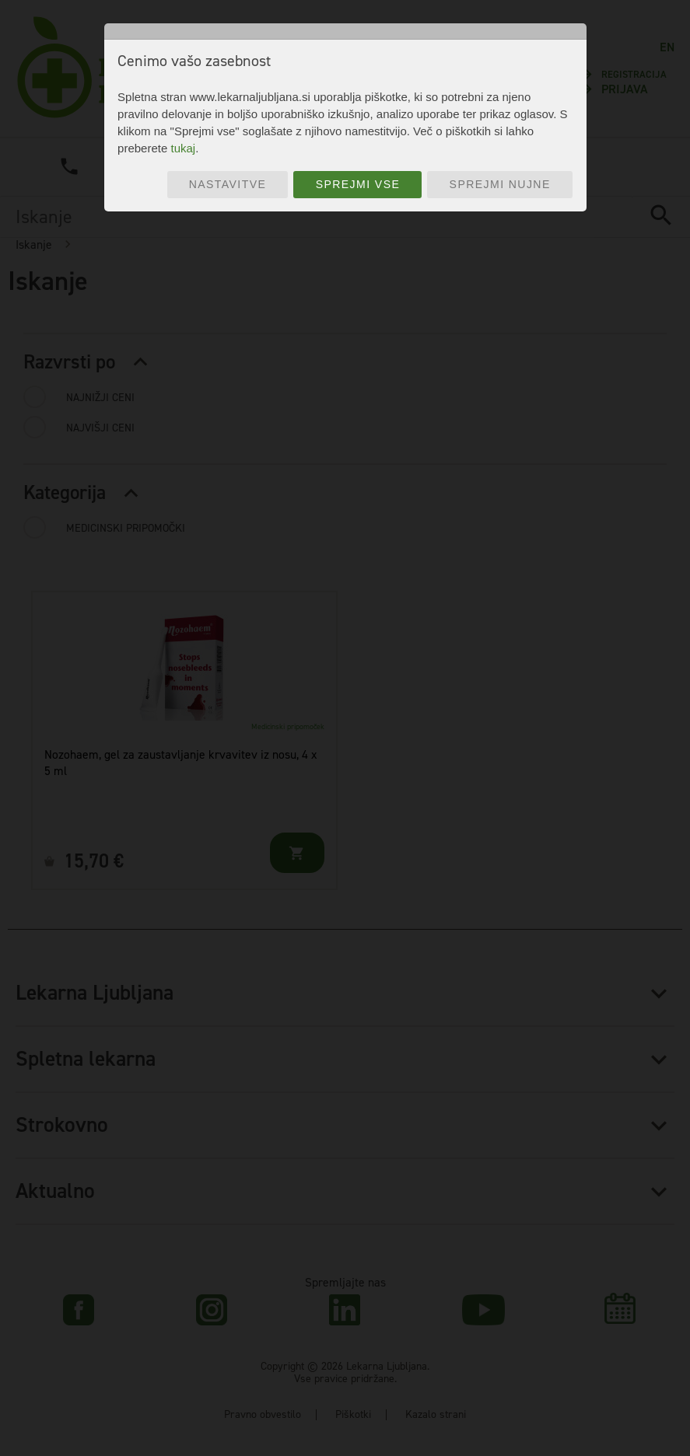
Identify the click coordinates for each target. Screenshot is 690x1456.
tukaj (182, 148)
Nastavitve (228, 184)
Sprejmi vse (358, 184)
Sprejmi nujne (500, 184)
